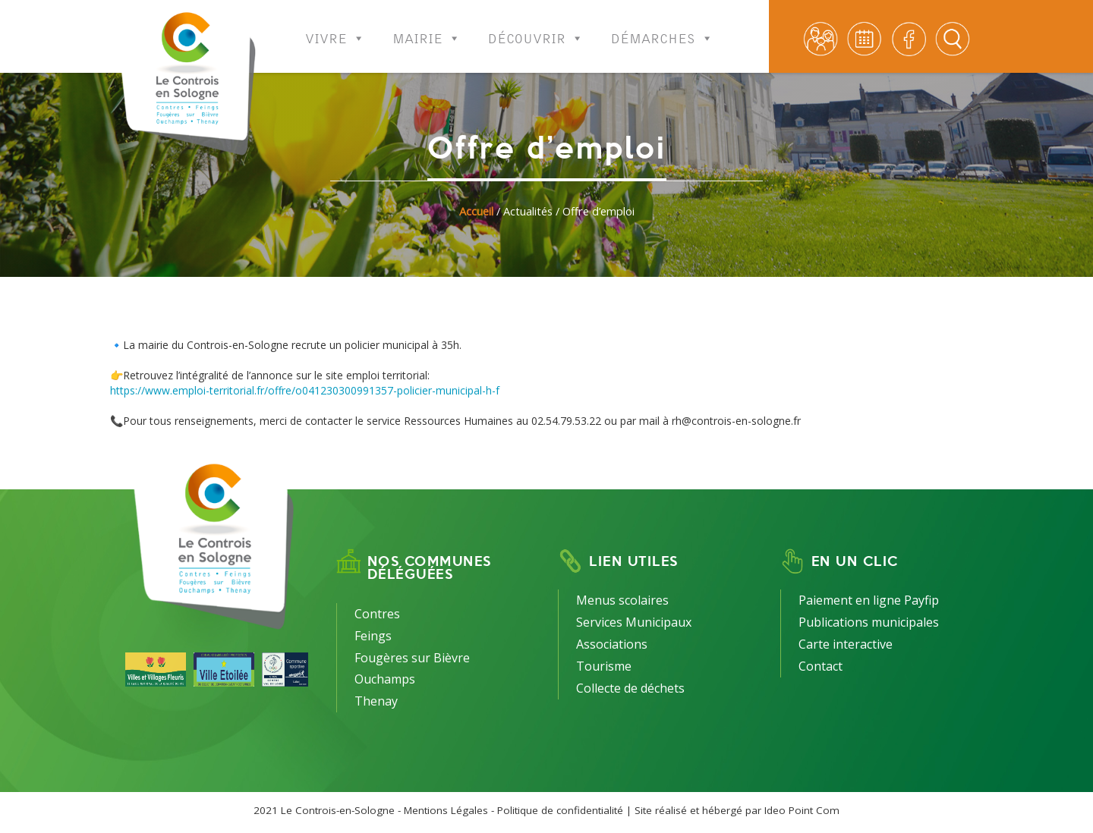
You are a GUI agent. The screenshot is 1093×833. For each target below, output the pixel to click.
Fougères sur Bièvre (412, 657)
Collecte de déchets (630, 688)
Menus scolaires (622, 600)
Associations (611, 644)
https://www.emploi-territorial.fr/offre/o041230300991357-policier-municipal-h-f (304, 390)
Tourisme (604, 666)
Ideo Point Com (801, 810)
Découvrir (536, 28)
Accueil (476, 211)
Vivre (335, 28)
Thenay (376, 701)
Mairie (426, 28)
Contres (377, 613)
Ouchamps (384, 679)
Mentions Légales (446, 810)
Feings (373, 635)
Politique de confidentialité (560, 810)
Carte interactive (845, 644)
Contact (820, 666)
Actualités (528, 211)
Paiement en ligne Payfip (868, 600)
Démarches (662, 28)
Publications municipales (868, 622)
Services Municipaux (633, 622)
